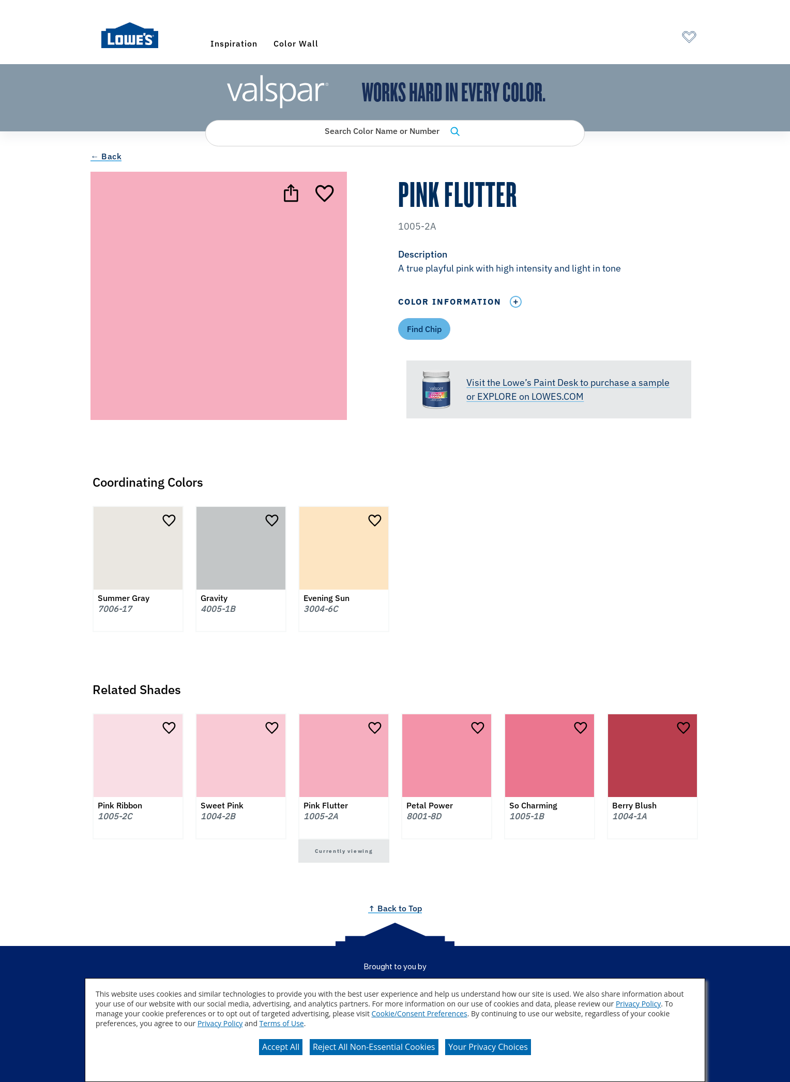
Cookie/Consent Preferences (419, 1013)
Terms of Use (282, 1023)
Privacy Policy (638, 1004)
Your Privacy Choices (488, 1047)
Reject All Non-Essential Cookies (374, 1047)
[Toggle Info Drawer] (515, 302)
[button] (548, 262)
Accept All (280, 1047)
